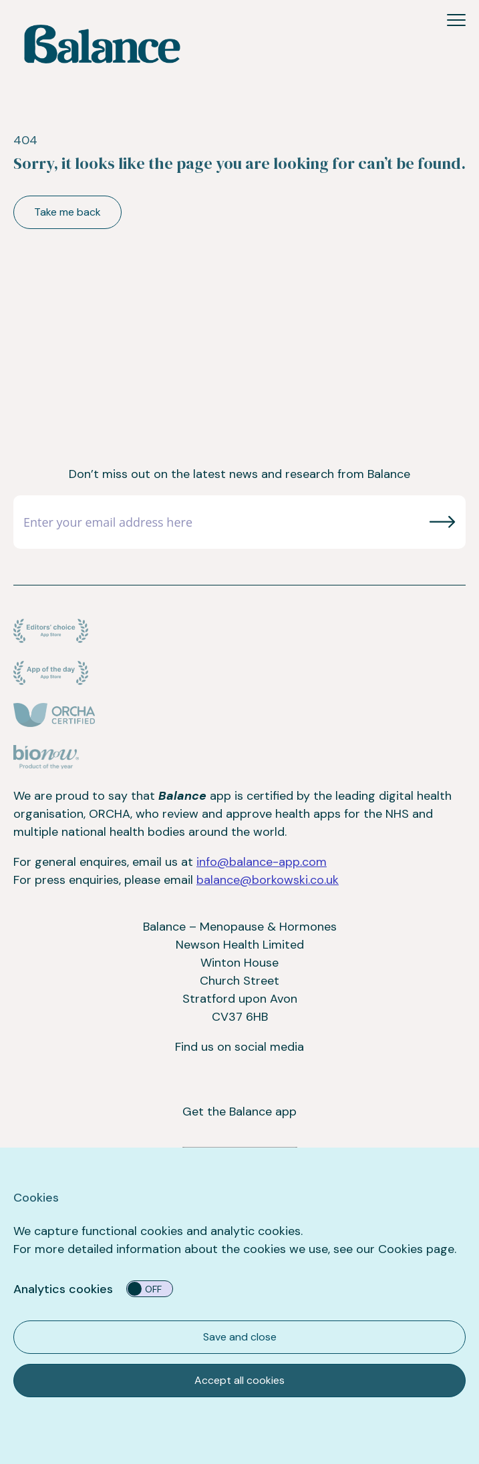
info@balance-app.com (261, 862)
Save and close (240, 1337)
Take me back (67, 212)
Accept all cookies (239, 1380)
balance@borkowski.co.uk (267, 880)
